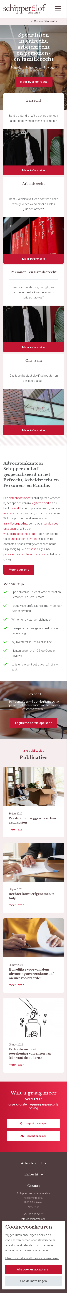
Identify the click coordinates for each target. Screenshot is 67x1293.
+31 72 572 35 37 (34, 1214)
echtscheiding (33, 549)
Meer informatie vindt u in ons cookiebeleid (32, 1258)
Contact (33, 1186)
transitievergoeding (15, 523)
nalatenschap (11, 513)
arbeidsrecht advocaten (26, 538)
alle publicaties (33, 751)
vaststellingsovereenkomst (20, 534)
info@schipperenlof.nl (33, 1219)
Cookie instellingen (33, 1281)
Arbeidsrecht (31, 1163)
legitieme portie (41, 503)
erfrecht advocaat (19, 498)
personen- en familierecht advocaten (26, 554)
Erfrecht (31, 1174)
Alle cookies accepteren (33, 1269)
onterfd (14, 508)
